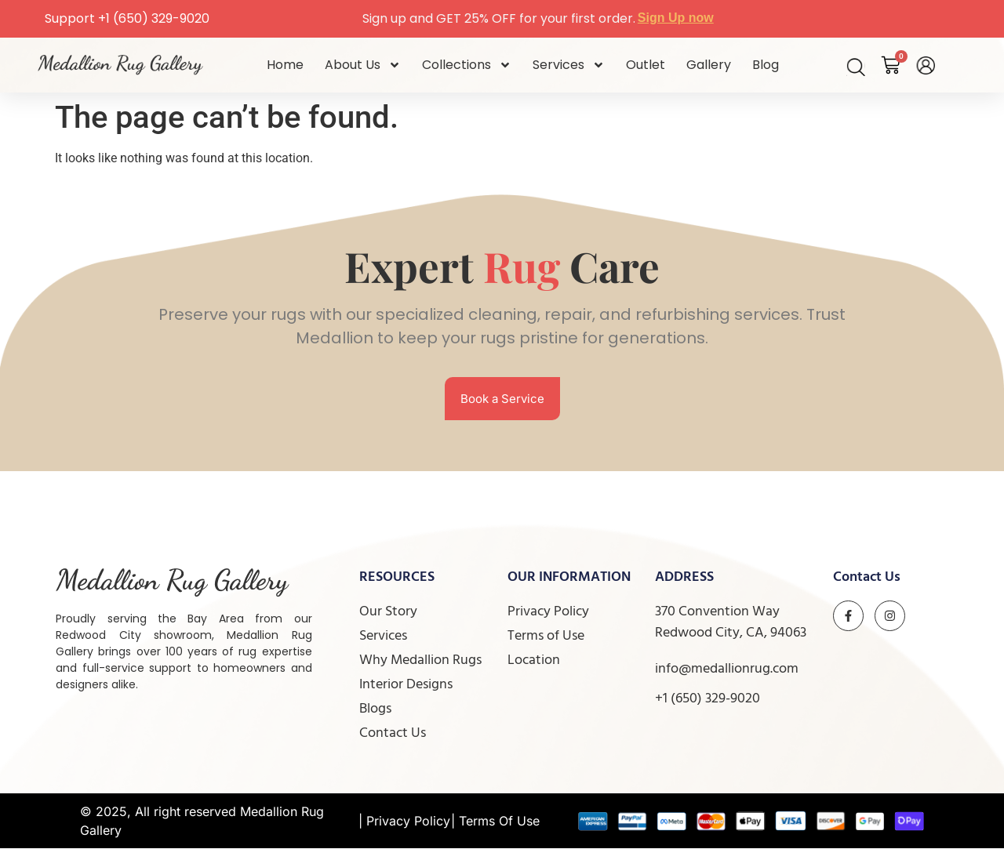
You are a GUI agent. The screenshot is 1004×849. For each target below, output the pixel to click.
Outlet (645, 65)
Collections (466, 65)
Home (285, 65)
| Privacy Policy (404, 821)
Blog (765, 65)
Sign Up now (676, 17)
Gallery (708, 65)
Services (569, 65)
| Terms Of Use (495, 821)
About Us (363, 65)
